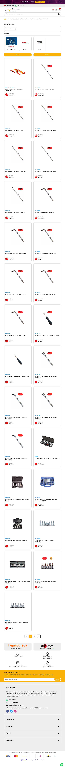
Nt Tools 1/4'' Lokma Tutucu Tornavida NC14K (17, 380)
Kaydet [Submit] (57, 686)
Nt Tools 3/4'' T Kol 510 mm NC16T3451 (15, 131)
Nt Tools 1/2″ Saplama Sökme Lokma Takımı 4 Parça (17, 505)
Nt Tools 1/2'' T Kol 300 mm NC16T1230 (45, 131)
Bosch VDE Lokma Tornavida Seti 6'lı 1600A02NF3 (14, 90)
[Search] (32, 14)
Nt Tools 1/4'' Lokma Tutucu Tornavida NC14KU (47, 338)
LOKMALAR (45, 19)
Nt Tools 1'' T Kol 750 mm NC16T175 (44, 89)
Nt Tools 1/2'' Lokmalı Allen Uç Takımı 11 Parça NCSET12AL (17, 588)
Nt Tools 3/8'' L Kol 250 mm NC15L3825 (45, 297)
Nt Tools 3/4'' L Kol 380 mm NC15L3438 (15, 255)
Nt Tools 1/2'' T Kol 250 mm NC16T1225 (15, 172)
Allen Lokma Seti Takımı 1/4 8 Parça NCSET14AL (44, 547)
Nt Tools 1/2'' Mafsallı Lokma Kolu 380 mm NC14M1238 (46, 380)
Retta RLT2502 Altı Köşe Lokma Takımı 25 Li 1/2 (47, 463)
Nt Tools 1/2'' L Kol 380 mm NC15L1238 (45, 255)
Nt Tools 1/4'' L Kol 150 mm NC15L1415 (15, 338)
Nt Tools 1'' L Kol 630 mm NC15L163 (44, 214)
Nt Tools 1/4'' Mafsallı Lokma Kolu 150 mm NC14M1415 (16, 463)
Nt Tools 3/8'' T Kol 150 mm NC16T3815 (45, 172)
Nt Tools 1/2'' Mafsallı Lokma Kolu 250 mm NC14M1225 (16, 422)
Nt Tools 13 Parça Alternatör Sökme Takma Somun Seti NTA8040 (46, 505)
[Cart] (59, 10)
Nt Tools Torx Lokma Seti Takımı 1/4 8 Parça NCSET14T (16, 630)
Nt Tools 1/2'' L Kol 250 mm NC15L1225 (15, 297)
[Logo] (13, 9)
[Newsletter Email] (32, 686)
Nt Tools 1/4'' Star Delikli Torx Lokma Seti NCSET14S (45, 588)
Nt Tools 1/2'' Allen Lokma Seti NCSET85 (16, 546)
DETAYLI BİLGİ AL (40, 2)
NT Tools (37, 87)
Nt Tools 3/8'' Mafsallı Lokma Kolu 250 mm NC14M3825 (46, 422)
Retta (36, 461)
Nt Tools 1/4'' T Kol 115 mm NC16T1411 (15, 214)
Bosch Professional (10, 87)
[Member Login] (56, 10)
